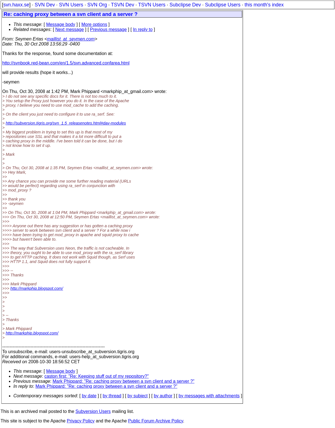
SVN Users (71, 5)
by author (163, 395)
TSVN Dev (122, 5)
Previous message (108, 29)
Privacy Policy (81, 421)
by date (89, 395)
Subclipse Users (222, 5)
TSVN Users (151, 5)
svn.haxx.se (16, 5)
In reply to (143, 29)
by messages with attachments (209, 395)
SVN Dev (45, 5)
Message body (60, 24)
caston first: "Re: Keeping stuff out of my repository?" (96, 376)
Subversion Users (93, 411)
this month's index (264, 5)
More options (94, 24)
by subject (137, 395)
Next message (69, 29)
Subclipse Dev (185, 5)
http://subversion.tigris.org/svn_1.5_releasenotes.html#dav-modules (66, 123)
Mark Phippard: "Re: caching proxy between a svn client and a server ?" (124, 381)
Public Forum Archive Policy (155, 421)
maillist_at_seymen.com (71, 39)
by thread (112, 395)
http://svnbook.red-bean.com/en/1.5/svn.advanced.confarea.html (65, 63)
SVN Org (97, 5)
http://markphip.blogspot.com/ (36, 288)
